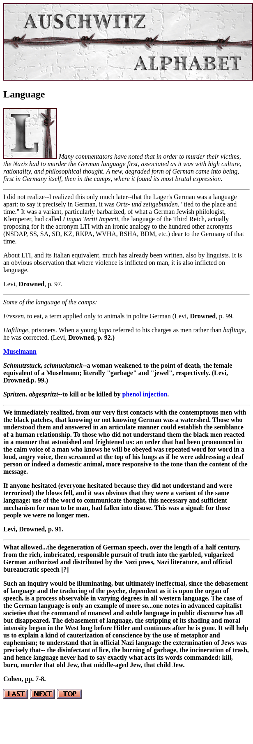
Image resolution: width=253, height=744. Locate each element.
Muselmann (20, 351)
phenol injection (145, 394)
